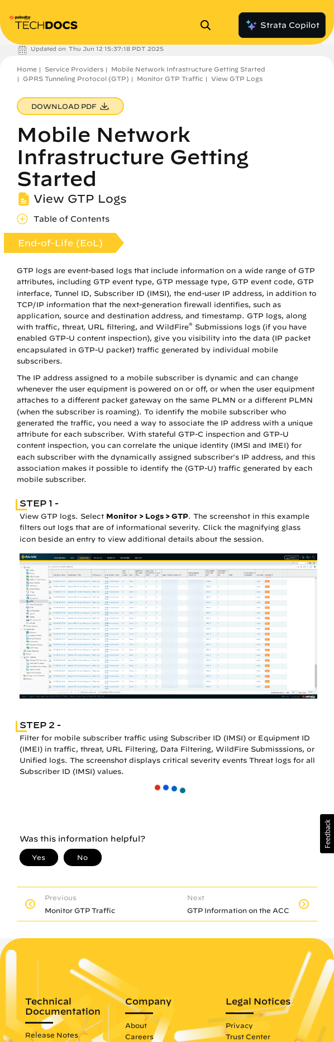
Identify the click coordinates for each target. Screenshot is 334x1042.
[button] (327, 833)
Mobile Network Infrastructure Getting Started (188, 69)
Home (27, 69)
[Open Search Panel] (209, 25)
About (136, 1025)
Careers (139, 1036)
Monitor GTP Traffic (170, 78)
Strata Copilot (282, 25)
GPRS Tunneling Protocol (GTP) (76, 78)
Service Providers (74, 69)
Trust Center (248, 1036)
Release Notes (51, 1035)
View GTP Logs (237, 78)
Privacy (239, 1025)
